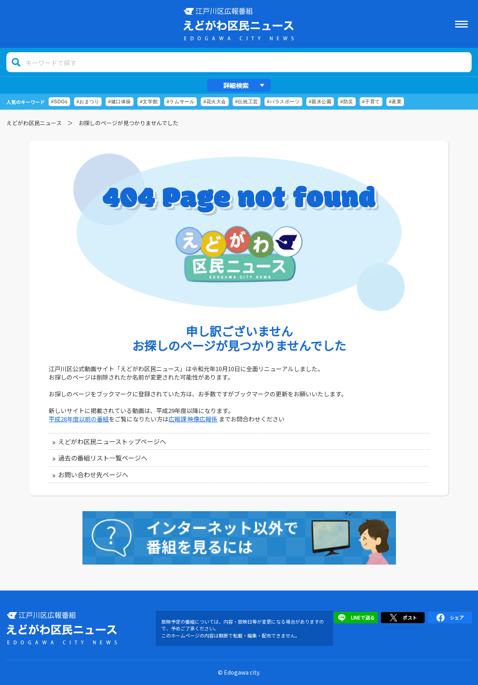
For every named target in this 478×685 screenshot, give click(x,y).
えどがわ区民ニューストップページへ (112, 441)
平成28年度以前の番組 (79, 419)
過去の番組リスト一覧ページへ (102, 458)
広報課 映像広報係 (192, 419)
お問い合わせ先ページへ (93, 474)
